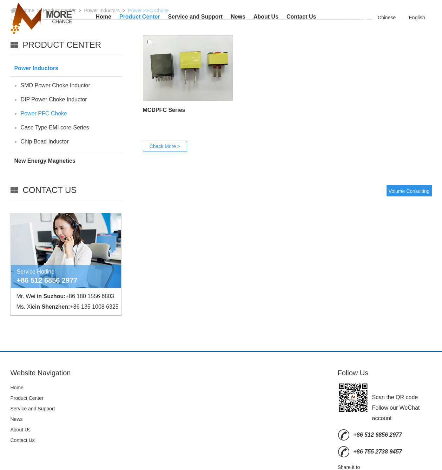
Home (103, 17)
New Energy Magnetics (44, 161)
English (417, 17)
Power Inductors (36, 68)
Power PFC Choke (44, 113)
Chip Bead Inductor (45, 142)
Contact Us (301, 17)
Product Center (139, 17)
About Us (265, 17)
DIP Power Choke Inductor (54, 99)
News (238, 17)
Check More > (165, 146)
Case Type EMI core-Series (55, 127)
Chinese (387, 17)
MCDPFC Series (164, 110)
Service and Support (195, 17)
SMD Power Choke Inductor (55, 85)
